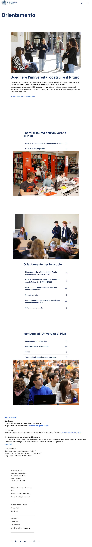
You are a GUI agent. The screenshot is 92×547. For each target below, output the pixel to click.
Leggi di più (8, 444)
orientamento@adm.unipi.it (38, 425)
